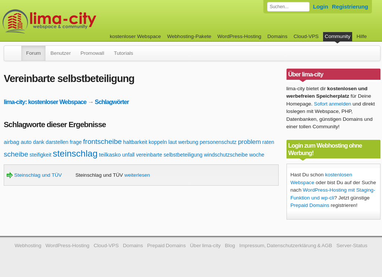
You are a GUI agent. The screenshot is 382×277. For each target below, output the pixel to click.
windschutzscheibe (226, 155)
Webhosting (28, 245)
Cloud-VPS (306, 36)
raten (268, 142)
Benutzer (60, 53)
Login (320, 6)
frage (76, 142)
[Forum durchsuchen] (288, 7)
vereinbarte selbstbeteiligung (169, 155)
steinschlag (75, 153)
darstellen (57, 142)
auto (26, 142)
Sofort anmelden (332, 104)
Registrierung (350, 6)
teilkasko (109, 154)
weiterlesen (137, 175)
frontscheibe (102, 141)
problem (249, 141)
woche (256, 155)
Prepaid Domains (310, 205)
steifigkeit (40, 155)
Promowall (92, 53)
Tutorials (123, 53)
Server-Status (351, 245)
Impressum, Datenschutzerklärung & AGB (285, 245)
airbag (11, 142)
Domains (277, 36)
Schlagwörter (112, 101)
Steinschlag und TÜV (34, 175)
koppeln (157, 142)
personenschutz (218, 142)
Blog (230, 245)
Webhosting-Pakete (189, 36)
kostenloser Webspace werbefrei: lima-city (77, 21)
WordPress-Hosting (239, 36)
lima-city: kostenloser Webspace (45, 101)
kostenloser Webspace (135, 36)
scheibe (16, 154)
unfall (128, 155)
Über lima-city (205, 245)
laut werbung (183, 142)
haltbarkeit (135, 142)
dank (38, 142)
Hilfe (362, 36)
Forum (33, 53)
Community (338, 36)
